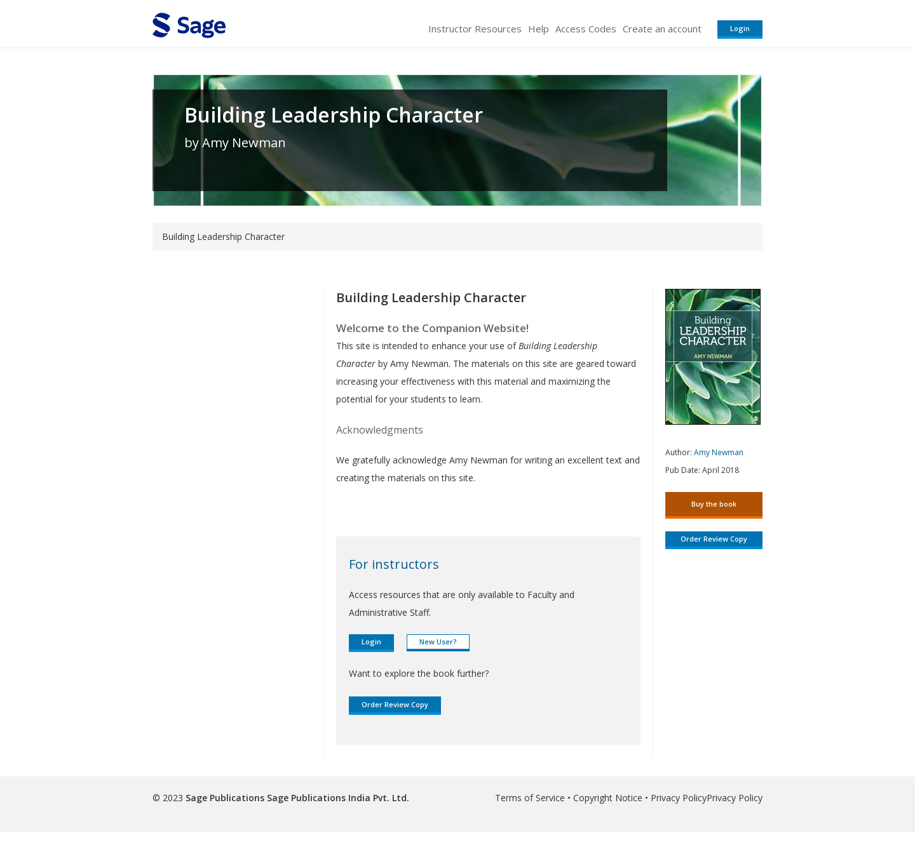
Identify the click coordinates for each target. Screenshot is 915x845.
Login (740, 28)
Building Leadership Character (333, 115)
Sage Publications (225, 798)
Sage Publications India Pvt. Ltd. (336, 798)
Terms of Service (530, 798)
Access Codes (585, 28)
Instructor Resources (475, 28)
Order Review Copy (395, 704)
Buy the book (713, 504)
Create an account (662, 28)
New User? (438, 641)
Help (538, 28)
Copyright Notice (607, 798)
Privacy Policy (679, 798)
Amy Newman (718, 452)
